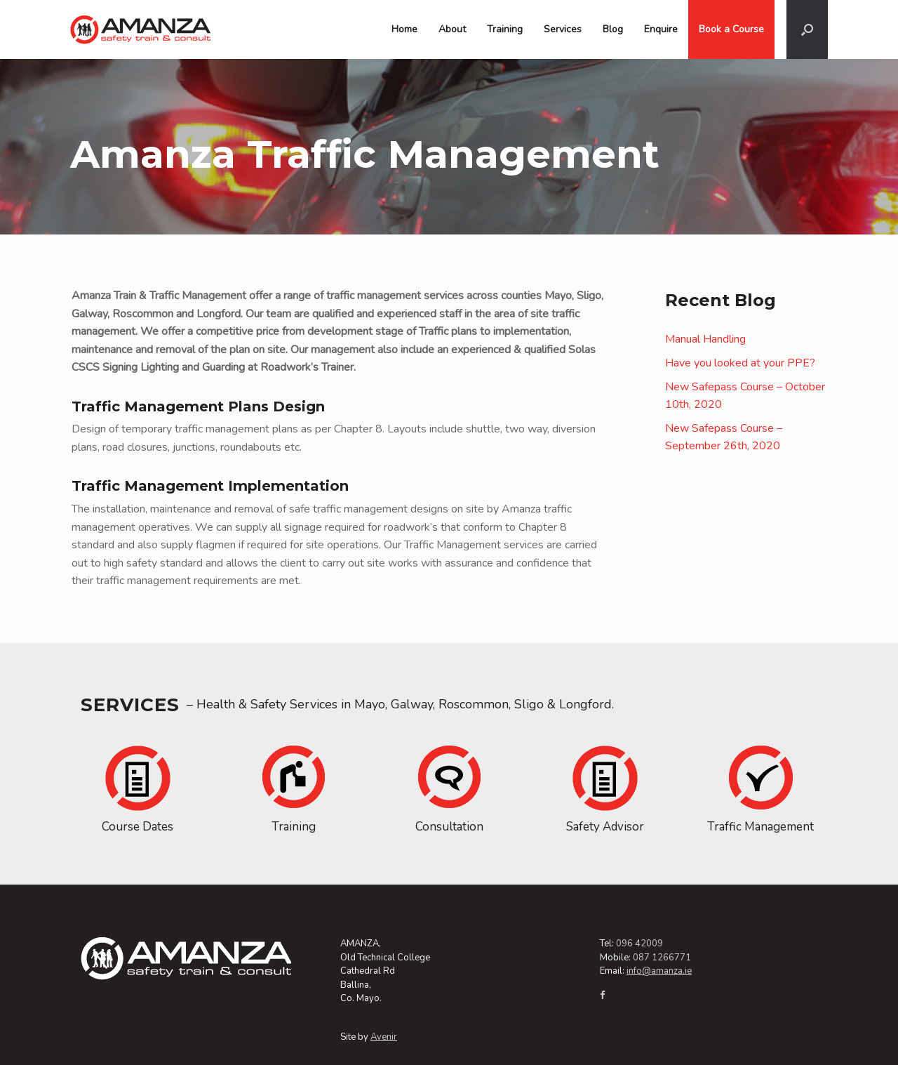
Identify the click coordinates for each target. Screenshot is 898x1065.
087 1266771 (662, 957)
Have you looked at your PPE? (740, 363)
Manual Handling (705, 339)
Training (505, 29)
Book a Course (731, 29)
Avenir (383, 1037)
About (452, 29)
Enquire (661, 29)
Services (563, 29)
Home (404, 29)
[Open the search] (807, 29)
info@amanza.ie (659, 971)
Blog (613, 29)
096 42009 (639, 943)
